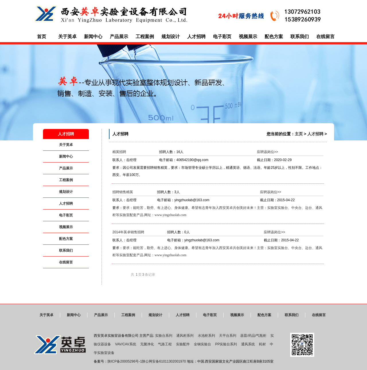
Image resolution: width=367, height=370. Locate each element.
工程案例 (145, 36)
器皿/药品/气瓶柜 (253, 336)
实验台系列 (163, 336)
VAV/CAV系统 (125, 344)
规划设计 (170, 36)
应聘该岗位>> (267, 152)
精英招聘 (119, 152)
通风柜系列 (185, 336)
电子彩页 (222, 36)
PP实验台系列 (226, 344)
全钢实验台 (202, 344)
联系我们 (299, 36)
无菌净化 (147, 344)
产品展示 (119, 36)
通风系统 (248, 344)
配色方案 (274, 36)
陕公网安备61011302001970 (164, 361)
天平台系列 (227, 336)
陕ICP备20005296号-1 (125, 361)
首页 (41, 36)
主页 (299, 134)
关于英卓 (67, 36)
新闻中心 (93, 36)
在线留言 (325, 36)
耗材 (262, 344)
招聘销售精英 (122, 192)
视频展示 (248, 36)
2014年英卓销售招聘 (128, 232)
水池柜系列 (206, 336)
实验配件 (183, 344)
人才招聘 (196, 36)
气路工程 (165, 344)
